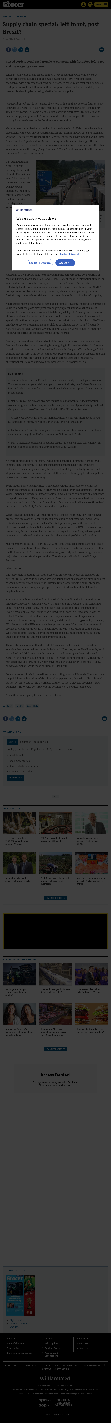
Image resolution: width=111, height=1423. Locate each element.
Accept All (65, 262)
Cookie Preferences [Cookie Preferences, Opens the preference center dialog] (40, 262)
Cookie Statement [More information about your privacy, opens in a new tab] (69, 253)
